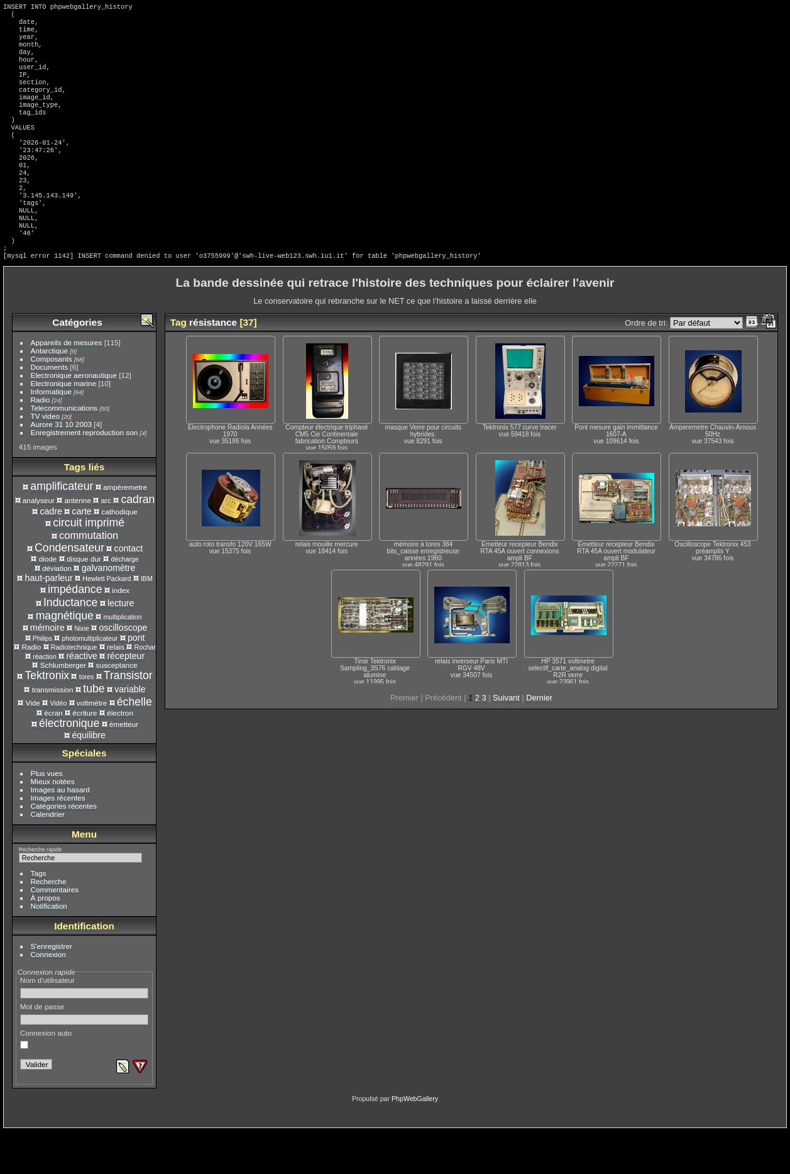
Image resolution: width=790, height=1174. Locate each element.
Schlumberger (63, 708)
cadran (138, 542)
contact (128, 591)
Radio (40, 442)
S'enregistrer (51, 989)
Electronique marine (64, 426)
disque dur (84, 601)
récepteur (126, 699)
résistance (213, 365)
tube (93, 731)
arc (106, 543)
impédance (75, 632)
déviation (57, 611)
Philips (42, 681)
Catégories (77, 365)
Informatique (51, 434)
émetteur (123, 767)
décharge (125, 602)
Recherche (49, 924)
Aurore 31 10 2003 (61, 467)
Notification (49, 948)
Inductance (70, 645)
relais (115, 689)
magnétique (65, 658)
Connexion (48, 997)
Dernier (539, 740)
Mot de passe (84, 1056)
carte (81, 554)
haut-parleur (49, 621)
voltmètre (92, 745)
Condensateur (69, 590)
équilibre (88, 778)
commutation (88, 578)
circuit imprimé (88, 565)
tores (86, 719)
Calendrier (48, 857)
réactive (81, 699)
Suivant (506, 740)
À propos (45, 940)
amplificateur (61, 529)
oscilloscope (123, 670)
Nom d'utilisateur (84, 1030)
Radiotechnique (74, 690)
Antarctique (50, 393)
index (120, 633)
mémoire (47, 670)
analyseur (39, 543)
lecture (120, 646)
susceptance (117, 708)
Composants (51, 401)
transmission (53, 732)
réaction (45, 699)
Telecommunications (64, 450)
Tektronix (47, 718)
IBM (147, 621)
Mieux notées (53, 824)
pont (136, 680)
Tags (39, 916)
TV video (45, 459)
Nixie (81, 671)
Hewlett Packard (106, 621)
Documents (50, 410)
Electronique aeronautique (74, 418)
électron (120, 755)
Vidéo (58, 746)
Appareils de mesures (66, 385)
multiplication (122, 659)
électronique (69, 766)
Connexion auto (46, 1082)
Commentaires (55, 932)
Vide (33, 745)
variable (129, 732)
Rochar (145, 690)
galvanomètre (109, 611)
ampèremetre (125, 530)
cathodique (119, 554)
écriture (84, 755)
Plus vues (47, 816)
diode (48, 601)
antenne (77, 543)
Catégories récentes (64, 849)
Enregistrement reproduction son (84, 475)
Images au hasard (60, 832)
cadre (51, 554)
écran (53, 755)
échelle (134, 744)
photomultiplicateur (90, 681)
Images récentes (58, 840)
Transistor (128, 718)
